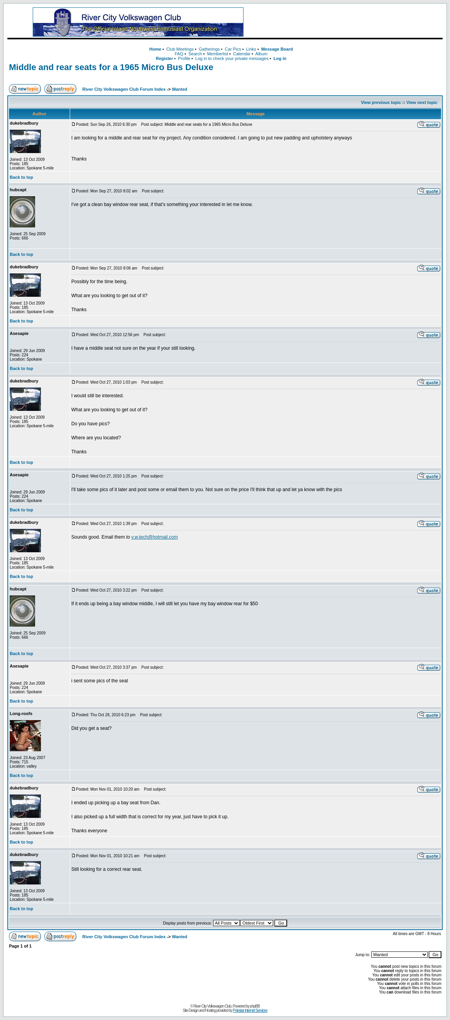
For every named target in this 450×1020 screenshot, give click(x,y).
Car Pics (233, 49)
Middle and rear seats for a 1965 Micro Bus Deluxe (111, 67)
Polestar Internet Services (250, 1010)
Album (261, 53)
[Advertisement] (351, 22)
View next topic (422, 102)
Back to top (21, 177)
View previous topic (381, 102)
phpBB (255, 1006)
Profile (184, 58)
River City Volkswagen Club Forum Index (124, 89)
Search (195, 53)
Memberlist (217, 53)
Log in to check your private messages (231, 58)
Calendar (242, 53)
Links (251, 49)
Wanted (179, 89)
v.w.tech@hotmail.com (154, 537)
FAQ (179, 53)
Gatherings (209, 49)
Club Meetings (180, 49)
